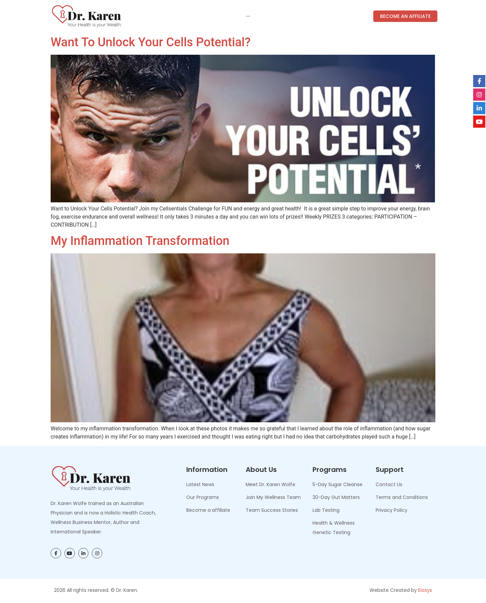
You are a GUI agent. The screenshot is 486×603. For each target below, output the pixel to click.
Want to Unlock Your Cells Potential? (151, 42)
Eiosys (425, 590)
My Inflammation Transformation (140, 241)
